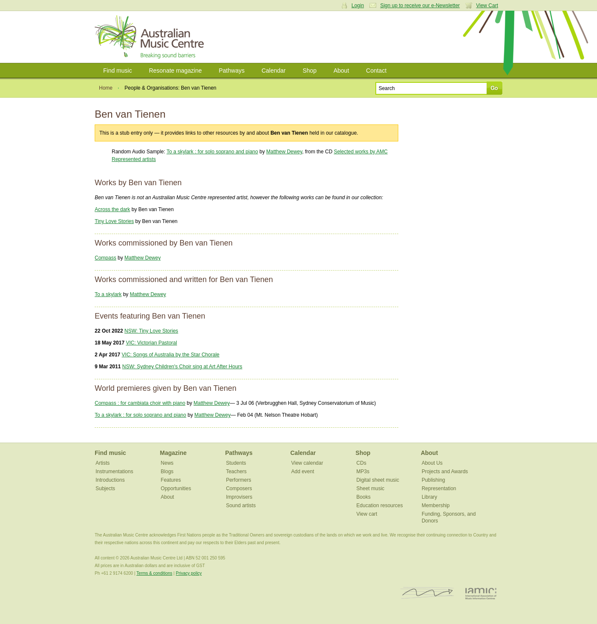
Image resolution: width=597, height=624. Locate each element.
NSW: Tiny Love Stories (151, 331)
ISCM (427, 593)
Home (106, 88)
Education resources (379, 505)
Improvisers (239, 497)
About (341, 70)
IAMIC (481, 593)
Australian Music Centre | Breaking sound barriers (151, 37)
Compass (105, 258)
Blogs (167, 471)
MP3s (362, 471)
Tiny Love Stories (114, 221)
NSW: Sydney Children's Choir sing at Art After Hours (182, 367)
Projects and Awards (445, 471)
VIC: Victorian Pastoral (151, 343)
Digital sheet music (377, 480)
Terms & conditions (154, 573)
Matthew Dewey (284, 152)
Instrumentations (114, 471)
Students (236, 463)
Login (358, 5)
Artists (103, 463)
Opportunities (176, 488)
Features (171, 480)
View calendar (307, 463)
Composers (239, 488)
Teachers (236, 471)
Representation (439, 488)
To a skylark (108, 294)
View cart (366, 514)
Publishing (433, 480)
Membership (436, 505)
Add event (302, 471)
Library (429, 497)
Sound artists (241, 505)
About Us (432, 463)
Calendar (274, 70)
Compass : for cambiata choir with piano (140, 403)
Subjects (105, 488)
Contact (376, 70)
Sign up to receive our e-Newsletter (419, 5)
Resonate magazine (175, 70)
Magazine (173, 452)
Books (363, 497)
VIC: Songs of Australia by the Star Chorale (171, 355)
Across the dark (112, 209)
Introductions (110, 480)
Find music (117, 70)
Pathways (232, 70)
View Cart (487, 5)
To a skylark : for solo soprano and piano (212, 152)
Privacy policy (189, 573)
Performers (238, 480)
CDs (361, 463)
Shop (310, 70)
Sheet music (370, 488)
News (167, 463)
